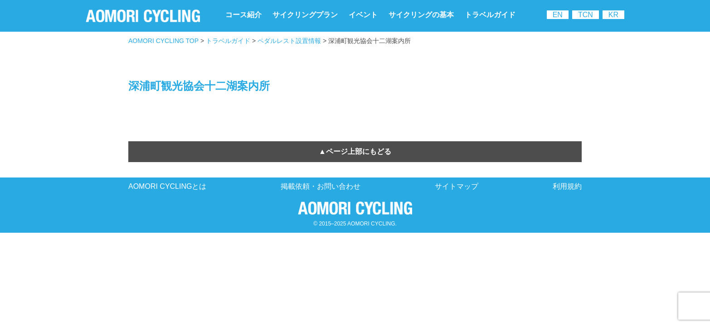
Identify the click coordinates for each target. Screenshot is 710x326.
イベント (363, 15)
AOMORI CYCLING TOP (163, 40)
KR (613, 15)
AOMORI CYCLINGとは (167, 186)
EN (558, 15)
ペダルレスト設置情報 (289, 40)
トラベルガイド (490, 15)
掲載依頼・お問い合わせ (320, 186)
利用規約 (567, 186)
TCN (585, 15)
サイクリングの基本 (421, 15)
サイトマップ (456, 186)
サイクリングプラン (305, 15)
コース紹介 (243, 15)
